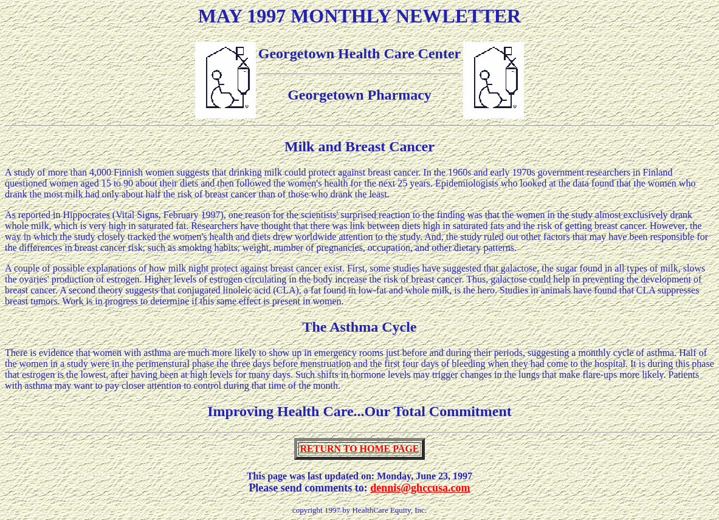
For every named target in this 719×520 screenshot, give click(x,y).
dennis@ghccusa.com (420, 488)
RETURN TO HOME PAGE (359, 448)
